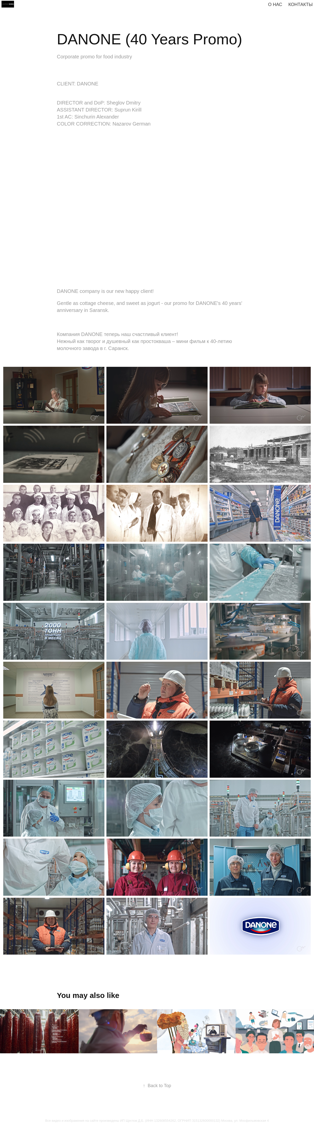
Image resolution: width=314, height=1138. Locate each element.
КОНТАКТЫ (300, 4)
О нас (275, 4)
